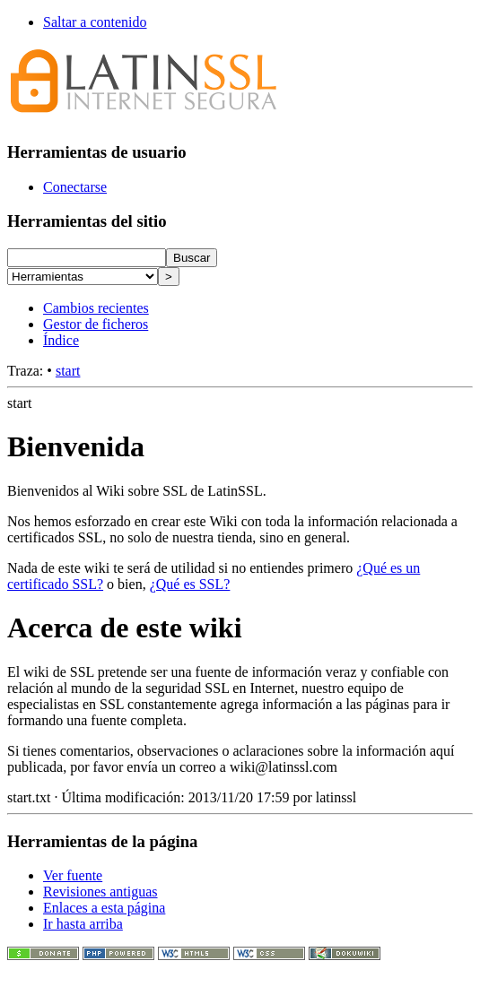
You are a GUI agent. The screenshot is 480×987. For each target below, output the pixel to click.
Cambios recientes (96, 308)
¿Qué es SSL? (190, 584)
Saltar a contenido (95, 22)
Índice (61, 340)
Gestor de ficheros (95, 324)
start (68, 370)
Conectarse (75, 187)
